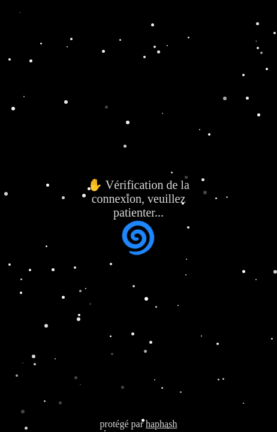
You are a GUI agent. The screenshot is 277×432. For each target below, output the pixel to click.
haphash (161, 424)
